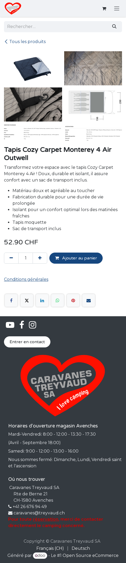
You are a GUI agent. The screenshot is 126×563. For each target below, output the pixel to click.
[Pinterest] (73, 300)
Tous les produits (25, 41)
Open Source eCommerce (91, 555)
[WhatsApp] (57, 300)
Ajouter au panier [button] (76, 258)
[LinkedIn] (42, 300)
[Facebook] (11, 300)
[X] (26, 300)
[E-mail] (88, 300)
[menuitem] (50, 548)
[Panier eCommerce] (104, 8)
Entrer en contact (27, 342)
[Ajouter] (40, 258)
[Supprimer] (11, 258)
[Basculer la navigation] (116, 8)
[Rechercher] (114, 26)
